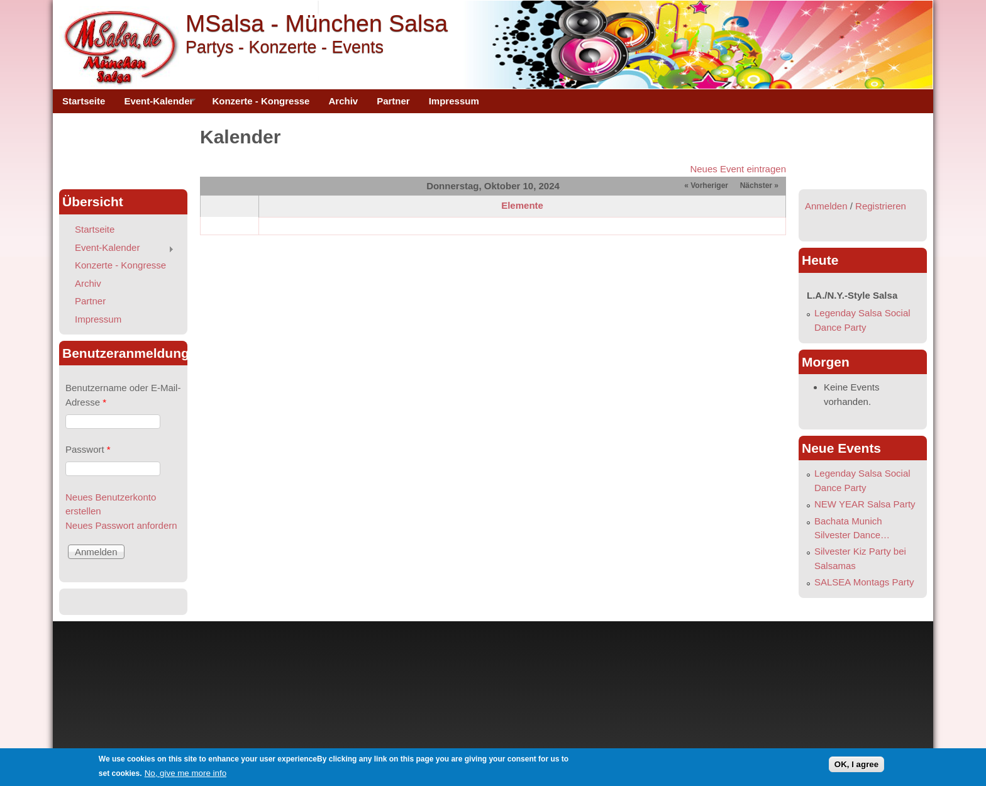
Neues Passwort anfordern (121, 525)
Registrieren (880, 206)
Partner (393, 101)
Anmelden (826, 206)
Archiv (343, 101)
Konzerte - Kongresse (260, 101)
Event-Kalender (155, 104)
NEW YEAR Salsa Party (865, 504)
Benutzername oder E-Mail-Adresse (122, 394)
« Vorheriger (706, 185)
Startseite (83, 101)
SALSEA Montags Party (864, 582)
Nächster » (759, 185)
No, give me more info (185, 773)
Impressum (454, 101)
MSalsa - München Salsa (317, 23)
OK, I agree (856, 765)
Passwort (88, 449)
